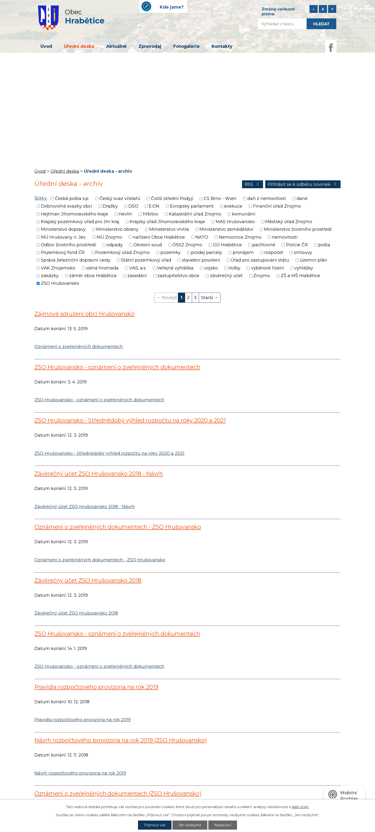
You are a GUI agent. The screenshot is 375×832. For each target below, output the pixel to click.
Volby (234, 268)
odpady (114, 244)
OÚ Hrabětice (227, 244)
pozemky (170, 252)
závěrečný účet (226, 275)
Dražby (110, 206)
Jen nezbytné (189, 825)
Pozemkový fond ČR (63, 252)
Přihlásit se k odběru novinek (303, 184)
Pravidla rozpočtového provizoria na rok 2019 (96, 686)
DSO (133, 206)
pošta (324, 244)
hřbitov (150, 214)
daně (302, 198)
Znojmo (261, 275)
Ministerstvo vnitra (169, 229)
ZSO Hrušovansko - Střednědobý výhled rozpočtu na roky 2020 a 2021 (130, 420)
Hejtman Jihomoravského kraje (74, 214)
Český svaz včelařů (119, 198)
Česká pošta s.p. (72, 198)
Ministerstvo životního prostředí (298, 229)
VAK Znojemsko (58, 268)
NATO (201, 237)
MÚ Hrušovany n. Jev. (63, 237)
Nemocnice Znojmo (240, 237)
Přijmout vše (154, 825)
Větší (332, 9)
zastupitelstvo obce (178, 275)
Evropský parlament (192, 206)
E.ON (154, 206)
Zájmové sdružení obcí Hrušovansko (84, 313)
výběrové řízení (267, 268)
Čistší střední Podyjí (172, 198)
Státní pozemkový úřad (146, 260)
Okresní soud (147, 244)
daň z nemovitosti (266, 198)
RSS (253, 184)
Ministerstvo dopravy (63, 229)
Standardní (323, 9)
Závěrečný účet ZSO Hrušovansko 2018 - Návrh (98, 473)
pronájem (243, 252)
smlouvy (303, 252)
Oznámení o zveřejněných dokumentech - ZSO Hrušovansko (117, 526)
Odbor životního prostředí (68, 244)
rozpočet (273, 252)
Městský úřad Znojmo (288, 221)
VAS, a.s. (137, 268)
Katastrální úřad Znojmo (195, 214)
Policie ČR (297, 244)
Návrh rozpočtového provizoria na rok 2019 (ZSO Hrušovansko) (120, 740)
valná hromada (102, 268)
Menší (313, 9)
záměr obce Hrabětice (93, 275)
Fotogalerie (186, 46)
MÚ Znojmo (109, 237)
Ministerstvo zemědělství (226, 229)
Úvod (46, 46)
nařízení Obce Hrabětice (159, 237)
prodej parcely (206, 252)
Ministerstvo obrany (117, 229)
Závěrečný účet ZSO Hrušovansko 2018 (87, 580)
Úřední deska (79, 46)
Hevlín (125, 214)
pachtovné (263, 244)
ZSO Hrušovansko (60, 283)
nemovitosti (285, 237)
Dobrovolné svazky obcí (66, 206)
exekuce (233, 206)
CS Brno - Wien (220, 198)
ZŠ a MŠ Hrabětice (300, 275)
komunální (243, 214)
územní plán (313, 260)
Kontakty (222, 46)
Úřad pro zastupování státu (260, 260)
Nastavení (222, 825)
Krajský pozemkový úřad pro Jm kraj (80, 221)
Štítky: (40, 198)
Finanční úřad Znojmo (277, 206)
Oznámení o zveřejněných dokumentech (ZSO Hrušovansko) (117, 793)
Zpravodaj (149, 46)
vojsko (211, 268)
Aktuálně (116, 46)
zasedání (137, 275)
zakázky (50, 275)
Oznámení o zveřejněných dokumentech (78, 346)
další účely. (300, 807)
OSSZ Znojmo (187, 244)
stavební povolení (201, 260)
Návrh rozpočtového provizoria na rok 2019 (80, 773)
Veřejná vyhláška (175, 268)
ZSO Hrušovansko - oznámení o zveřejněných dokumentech (117, 367)
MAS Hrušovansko (235, 221)
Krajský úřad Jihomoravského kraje (167, 221)
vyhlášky (303, 268)
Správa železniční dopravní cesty (75, 260)
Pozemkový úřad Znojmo (122, 252)
